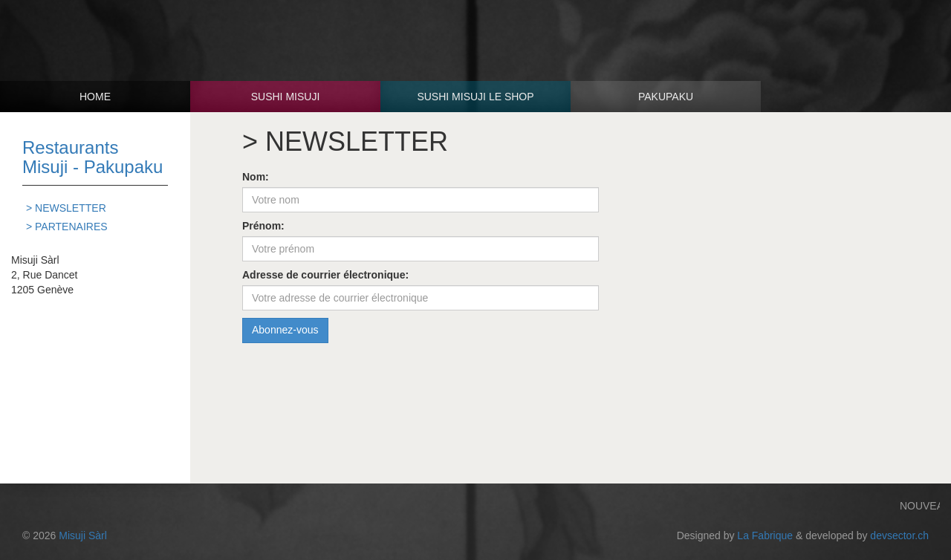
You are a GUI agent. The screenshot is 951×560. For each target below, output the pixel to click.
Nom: (255, 177)
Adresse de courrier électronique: (325, 275)
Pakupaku (665, 96)
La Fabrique (765, 535)
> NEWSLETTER (66, 208)
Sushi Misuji (285, 96)
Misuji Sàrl (83, 535)
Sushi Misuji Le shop (475, 96)
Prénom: (263, 226)
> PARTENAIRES (67, 226)
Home (95, 96)
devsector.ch (899, 535)
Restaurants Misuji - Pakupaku (92, 157)
